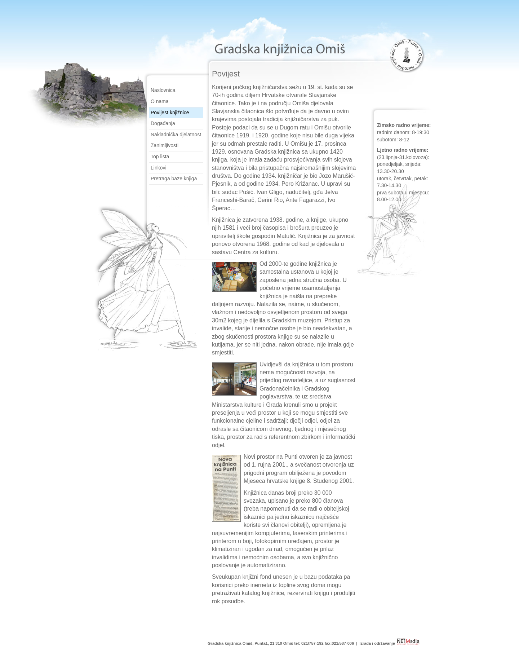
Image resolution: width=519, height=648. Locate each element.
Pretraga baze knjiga (174, 178)
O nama (160, 101)
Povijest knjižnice (170, 112)
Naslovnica (163, 90)
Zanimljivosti (164, 145)
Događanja (163, 123)
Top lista (160, 156)
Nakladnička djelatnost (176, 134)
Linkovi (159, 168)
